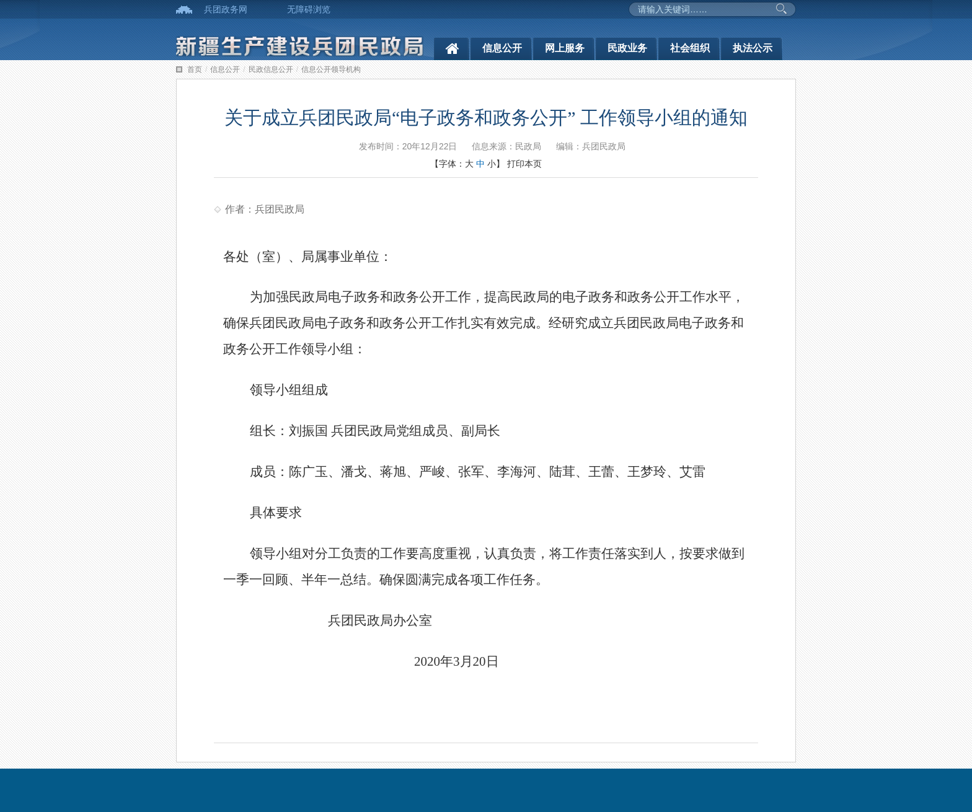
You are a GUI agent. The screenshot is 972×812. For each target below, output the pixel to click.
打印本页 (524, 164)
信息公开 (502, 48)
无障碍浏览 (308, 9)
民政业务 (627, 48)
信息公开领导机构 (331, 69)
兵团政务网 (225, 9)
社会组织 (690, 48)
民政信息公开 (271, 69)
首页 (194, 69)
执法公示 (752, 48)
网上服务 (565, 48)
